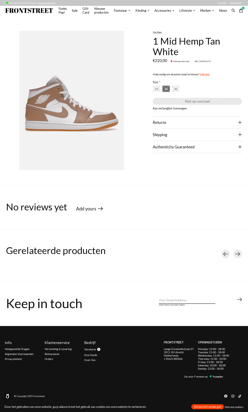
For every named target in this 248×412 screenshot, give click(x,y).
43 (157, 92)
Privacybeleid (13, 364)
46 (179, 92)
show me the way (46, 3)
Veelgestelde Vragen (17, 354)
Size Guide (90, 360)
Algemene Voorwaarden (19, 359)
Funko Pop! (64, 11)
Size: (156, 85)
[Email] (200, 305)
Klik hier (205, 77)
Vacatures (90, 354)
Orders (49, 364)
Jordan (157, 35)
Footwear (123, 12)
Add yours (88, 211)
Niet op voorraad (197, 106)
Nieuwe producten (103, 11)
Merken (205, 12)
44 (168, 92)
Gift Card (87, 11)
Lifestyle (186, 12)
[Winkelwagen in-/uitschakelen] (238, 11)
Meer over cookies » (234, 406)
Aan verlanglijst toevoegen (170, 114)
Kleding (142, 12)
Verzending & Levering (58, 354)
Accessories (164, 12)
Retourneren (52, 359)
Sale (76, 12)
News (220, 12)
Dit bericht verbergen (207, 407)
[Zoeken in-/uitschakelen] (231, 11)
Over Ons (90, 365)
